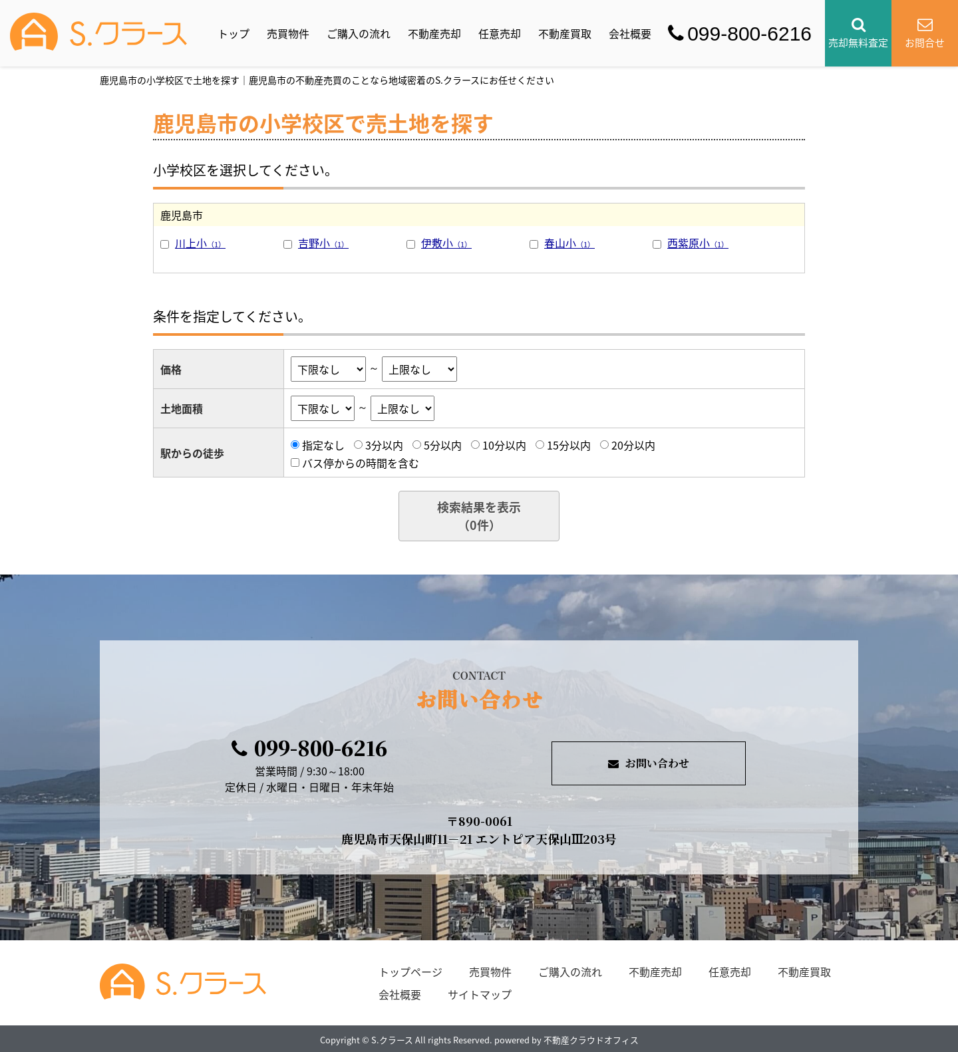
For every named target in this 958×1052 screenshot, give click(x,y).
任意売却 (499, 33)
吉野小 (323, 243)
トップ (233, 33)
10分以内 (504, 445)
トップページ (410, 972)
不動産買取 (564, 33)
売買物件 (288, 33)
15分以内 (569, 445)
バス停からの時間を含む (360, 462)
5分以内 (443, 445)
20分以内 (633, 445)
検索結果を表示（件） (479, 516)
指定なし (323, 445)
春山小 (569, 243)
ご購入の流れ (359, 33)
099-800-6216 (740, 34)
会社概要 (630, 33)
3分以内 (384, 445)
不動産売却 (434, 33)
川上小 (200, 243)
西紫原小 (697, 243)
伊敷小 (446, 243)
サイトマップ (480, 994)
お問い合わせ (648, 763)
